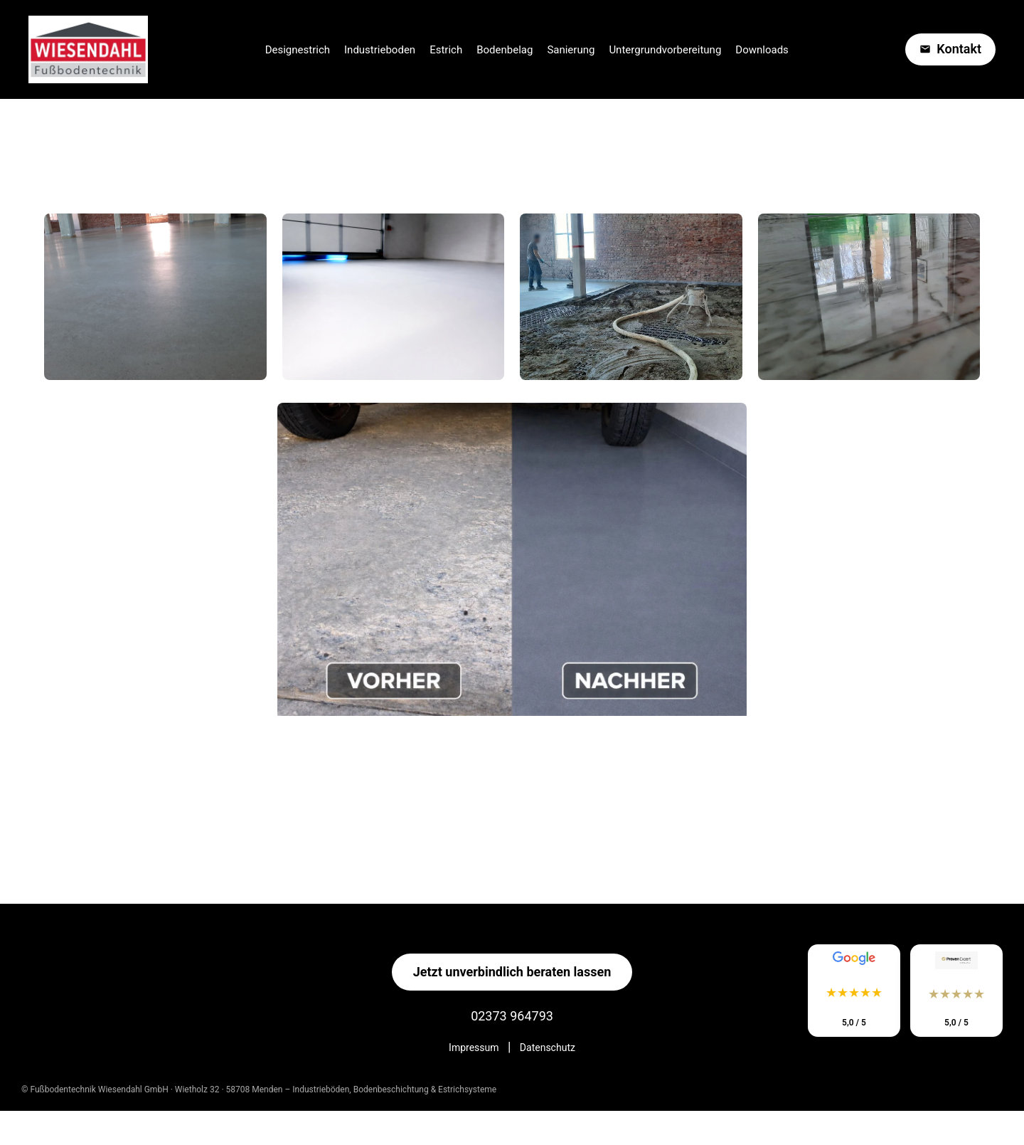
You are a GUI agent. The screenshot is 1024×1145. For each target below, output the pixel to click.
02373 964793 (512, 1015)
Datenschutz (547, 1047)
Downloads (762, 49)
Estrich (446, 49)
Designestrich (297, 49)
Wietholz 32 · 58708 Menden (230, 1089)
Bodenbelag (504, 49)
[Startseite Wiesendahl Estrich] (88, 49)
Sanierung (570, 49)
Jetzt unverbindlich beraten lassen (512, 971)
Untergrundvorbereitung (665, 49)
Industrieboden (379, 49)
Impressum (473, 1047)
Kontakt (950, 48)
